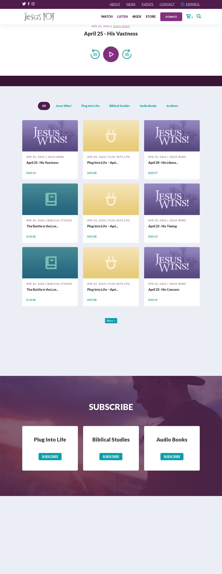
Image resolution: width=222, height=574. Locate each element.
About (115, 4)
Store (151, 16)
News (130, 4)
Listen (122, 16)
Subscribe (50, 456)
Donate (171, 16)
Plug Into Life (90, 105)
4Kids (136, 16)
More (111, 320)
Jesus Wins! (121, 26)
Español (193, 4)
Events (147, 4)
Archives (172, 105)
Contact (167, 4)
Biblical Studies (119, 105)
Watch (107, 16)
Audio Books (148, 105)
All (44, 105)
